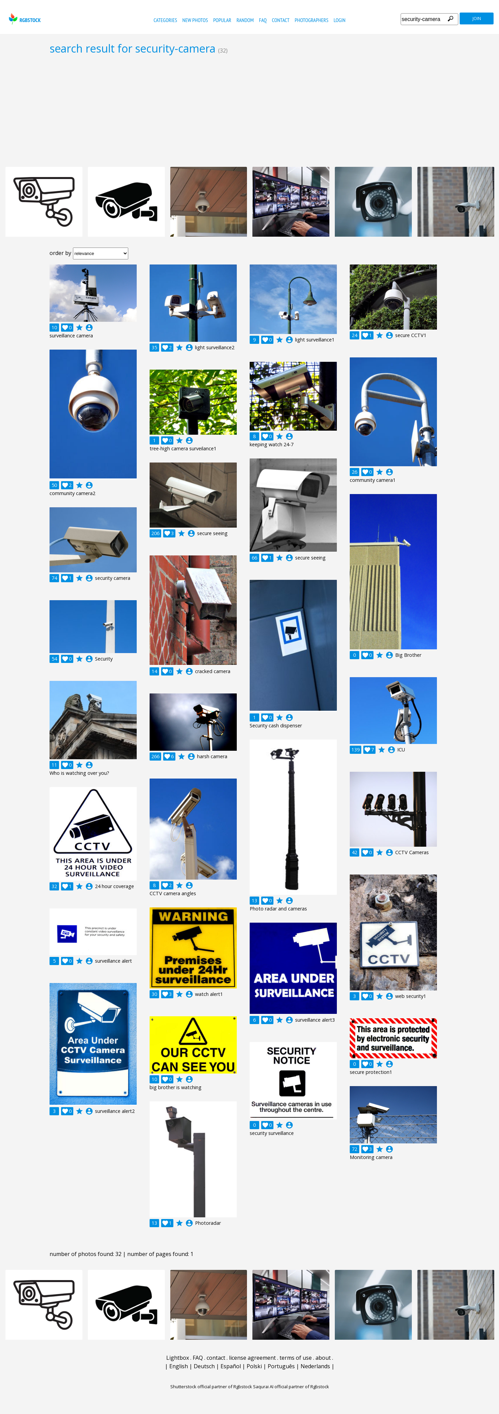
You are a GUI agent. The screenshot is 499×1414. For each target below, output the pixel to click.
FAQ (263, 20)
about (323, 1357)
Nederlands (315, 1366)
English (178, 1366)
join (477, 18)
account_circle (89, 327)
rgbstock (24, 19)
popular (222, 20)
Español (230, 1366)
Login (340, 20)
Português (281, 1366)
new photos (195, 20)
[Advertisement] (249, 110)
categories (165, 20)
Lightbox (177, 1357)
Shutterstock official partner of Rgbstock (211, 1386)
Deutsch (204, 1366)
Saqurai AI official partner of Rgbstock (291, 1386)
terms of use (296, 1357)
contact (281, 20)
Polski (254, 1366)
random (245, 20)
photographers (311, 20)
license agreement (252, 1357)
